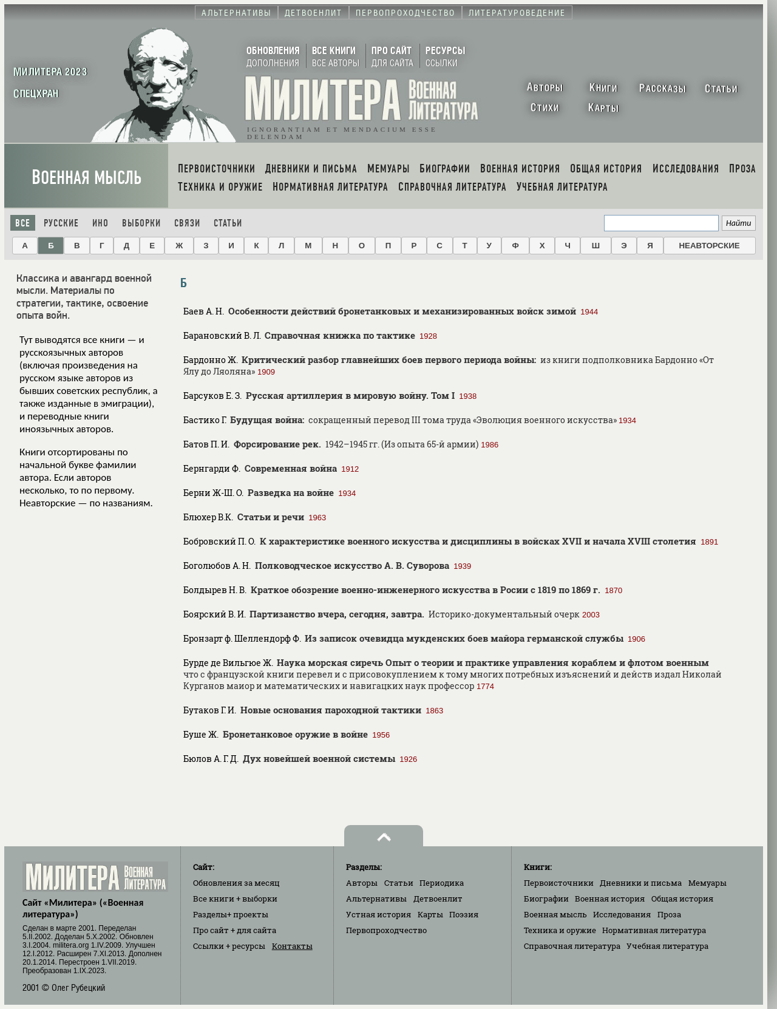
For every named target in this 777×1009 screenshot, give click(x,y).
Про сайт (234, 930)
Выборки (141, 223)
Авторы (362, 882)
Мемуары (707, 882)
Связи (187, 223)
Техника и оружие (560, 930)
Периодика (441, 882)
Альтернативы (376, 898)
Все (22, 223)
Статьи (228, 223)
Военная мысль (86, 177)
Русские (61, 223)
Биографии (546, 898)
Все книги (235, 898)
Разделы (230, 914)
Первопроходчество (386, 930)
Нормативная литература (654, 930)
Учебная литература (667, 945)
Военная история (610, 898)
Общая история (682, 898)
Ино (100, 223)
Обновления (236, 882)
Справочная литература (572, 945)
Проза (669, 914)
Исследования (622, 914)
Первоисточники (559, 882)
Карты (430, 914)
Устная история (378, 914)
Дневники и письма (641, 882)
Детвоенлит (438, 898)
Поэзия (463, 914)
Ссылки (229, 945)
